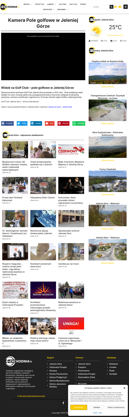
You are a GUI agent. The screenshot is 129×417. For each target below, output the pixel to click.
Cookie (95, 412)
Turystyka (39, 4)
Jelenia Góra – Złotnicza (107, 237)
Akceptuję (78, 407)
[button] (124, 388)
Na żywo (62, 4)
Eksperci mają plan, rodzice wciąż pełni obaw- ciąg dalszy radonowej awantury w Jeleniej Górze (13, 269)
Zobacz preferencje (116, 407)
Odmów (96, 407)
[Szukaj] (111, 7)
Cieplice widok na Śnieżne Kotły (108, 61)
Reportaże (48, 9)
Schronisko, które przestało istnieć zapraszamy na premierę (70, 200)
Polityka (73, 4)
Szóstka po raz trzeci (68, 264)
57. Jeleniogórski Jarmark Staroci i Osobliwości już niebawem (15, 233)
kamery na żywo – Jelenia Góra (60, 107)
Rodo (100, 412)
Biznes (83, 4)
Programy (62, 9)
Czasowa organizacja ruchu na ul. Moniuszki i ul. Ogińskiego (70, 341)
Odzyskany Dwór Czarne (42, 197)
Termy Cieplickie (107, 169)
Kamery (51, 4)
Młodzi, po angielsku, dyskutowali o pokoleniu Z (14, 341)
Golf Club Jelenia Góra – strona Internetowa (20, 101)
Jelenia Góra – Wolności (107, 203)
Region (28, 4)
